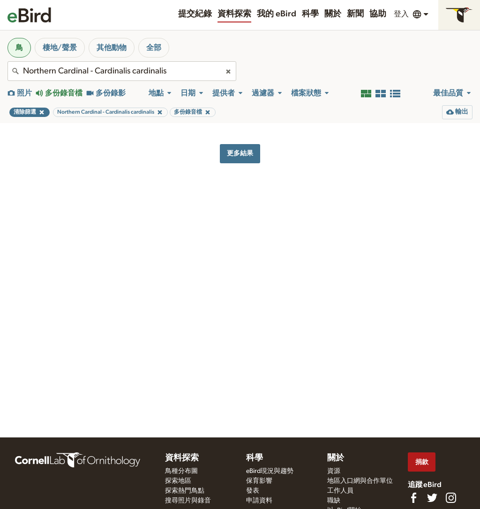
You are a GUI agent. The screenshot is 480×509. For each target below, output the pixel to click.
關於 (332, 14)
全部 (153, 47)
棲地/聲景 (60, 47)
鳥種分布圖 (181, 471)
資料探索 (234, 14)
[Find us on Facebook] (413, 497)
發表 (252, 490)
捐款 (421, 461)
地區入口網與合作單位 (360, 481)
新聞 (355, 14)
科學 (310, 14)
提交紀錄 (195, 14)
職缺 (333, 500)
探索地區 (178, 481)
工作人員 (340, 490)
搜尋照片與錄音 (188, 500)
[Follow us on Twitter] (432, 497)
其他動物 (112, 47)
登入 (401, 14)
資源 (333, 471)
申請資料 (259, 500)
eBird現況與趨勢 (269, 471)
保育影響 (259, 481)
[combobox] (122, 71)
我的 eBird (276, 14)
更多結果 (240, 153)
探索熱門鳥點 (184, 490)
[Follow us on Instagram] (451, 497)
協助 (377, 14)
